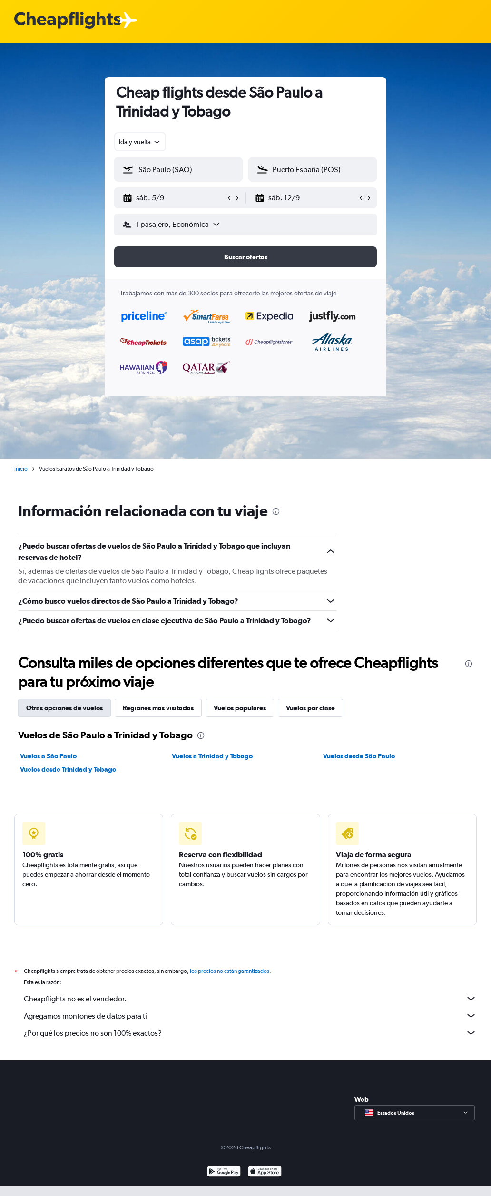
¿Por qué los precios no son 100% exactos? (250, 1033)
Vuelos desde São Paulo (359, 756)
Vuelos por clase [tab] (310, 708)
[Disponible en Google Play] (224, 1172)
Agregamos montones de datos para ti (250, 1015)
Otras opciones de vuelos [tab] (64, 708)
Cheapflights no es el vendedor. (250, 998)
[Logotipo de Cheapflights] (67, 20)
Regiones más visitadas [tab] (158, 708)
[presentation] (276, 511)
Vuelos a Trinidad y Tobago (212, 756)
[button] (174, 198)
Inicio (21, 468)
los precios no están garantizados (229, 971)
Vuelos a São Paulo (48, 756)
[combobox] (140, 141)
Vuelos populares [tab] (240, 708)
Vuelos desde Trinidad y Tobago (68, 769)
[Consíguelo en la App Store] (265, 1172)
